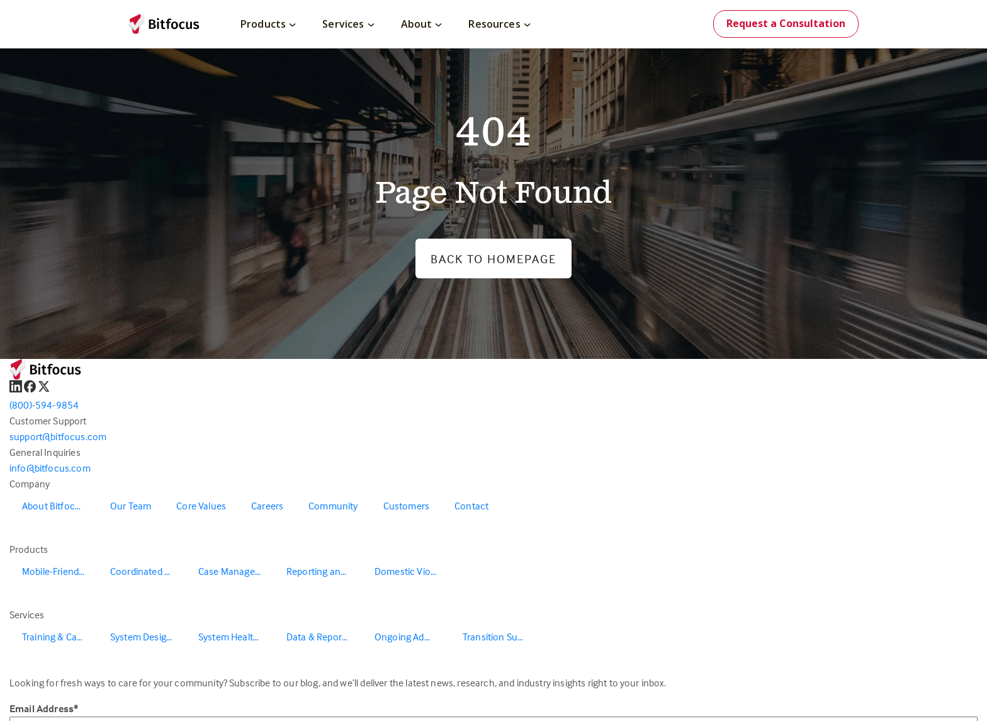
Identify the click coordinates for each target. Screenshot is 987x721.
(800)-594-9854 (44, 405)
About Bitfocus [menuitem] (53, 505)
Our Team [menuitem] (130, 505)
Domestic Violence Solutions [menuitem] (412, 571)
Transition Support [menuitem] (500, 636)
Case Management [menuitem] (236, 571)
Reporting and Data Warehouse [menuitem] (324, 571)
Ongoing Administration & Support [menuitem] (412, 636)
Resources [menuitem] (499, 24)
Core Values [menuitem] (201, 505)
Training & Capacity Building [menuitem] (60, 636)
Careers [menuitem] (267, 505)
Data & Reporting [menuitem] (322, 636)
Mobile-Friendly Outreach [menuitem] (60, 571)
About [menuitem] (422, 24)
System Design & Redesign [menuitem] (148, 636)
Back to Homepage (493, 258)
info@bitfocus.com (50, 468)
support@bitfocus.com (57, 436)
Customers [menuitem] (406, 505)
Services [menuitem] (348, 24)
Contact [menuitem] (471, 505)
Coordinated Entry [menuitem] (148, 571)
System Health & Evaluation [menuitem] (236, 636)
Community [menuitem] (333, 505)
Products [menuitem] (268, 24)
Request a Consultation (785, 23)
